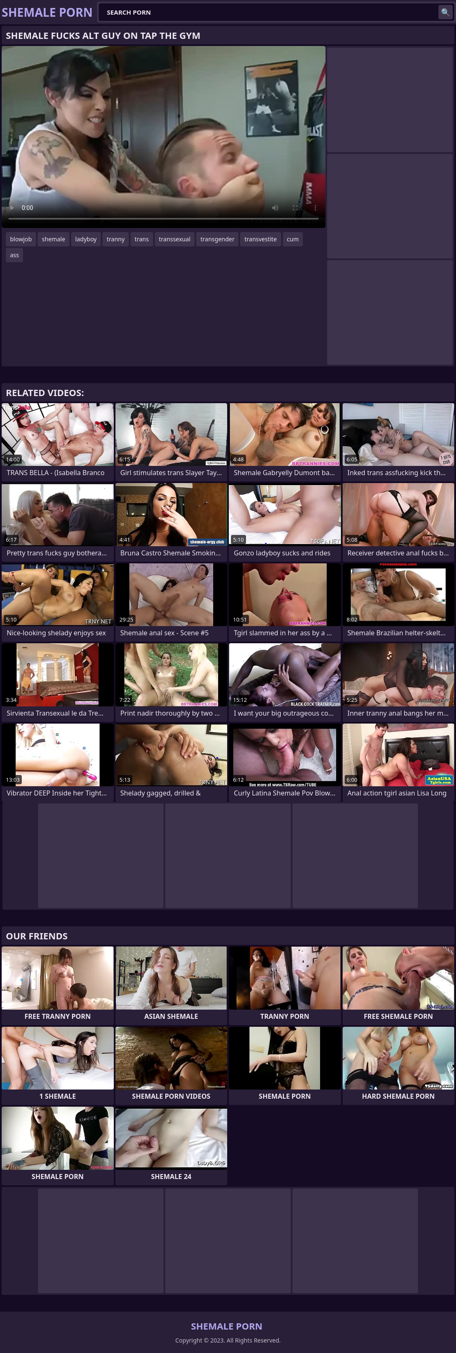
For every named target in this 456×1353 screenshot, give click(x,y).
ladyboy (86, 239)
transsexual (175, 239)
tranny (116, 239)
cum (293, 239)
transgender (217, 239)
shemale (53, 239)
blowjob (21, 239)
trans (142, 239)
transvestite (260, 239)
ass (14, 255)
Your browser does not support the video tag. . (163, 137)
